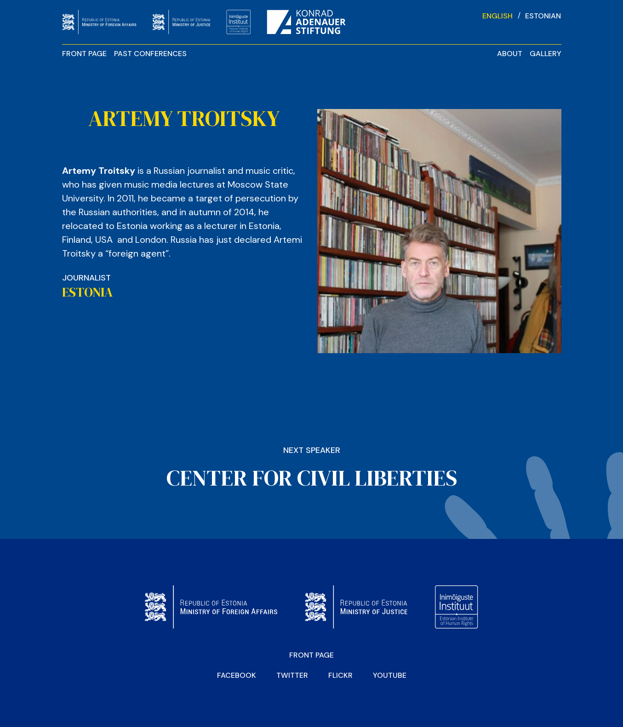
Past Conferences (150, 53)
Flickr (340, 675)
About (509, 53)
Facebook (236, 675)
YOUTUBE (389, 675)
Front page (84, 53)
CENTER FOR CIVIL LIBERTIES (311, 478)
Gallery (545, 53)
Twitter (292, 675)
